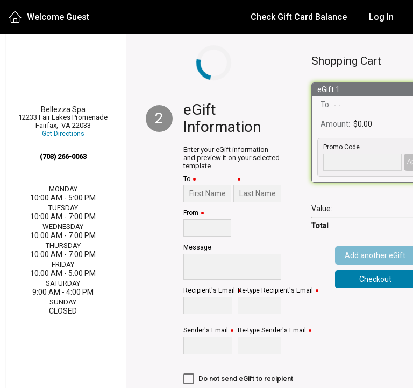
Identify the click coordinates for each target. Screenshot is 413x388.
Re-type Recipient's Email (275, 290)
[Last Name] (257, 193)
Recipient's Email (209, 290)
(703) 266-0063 (63, 157)
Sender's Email (205, 330)
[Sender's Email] (207, 345)
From (190, 213)
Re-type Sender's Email (272, 330)
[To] (207, 193)
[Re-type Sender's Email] (259, 345)
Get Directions (63, 133)
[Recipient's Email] (207, 305)
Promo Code (341, 147)
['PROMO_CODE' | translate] (362, 162)
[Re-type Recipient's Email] (259, 305)
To (186, 179)
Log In (381, 17)
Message (197, 247)
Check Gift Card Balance (299, 17)
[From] (207, 228)
